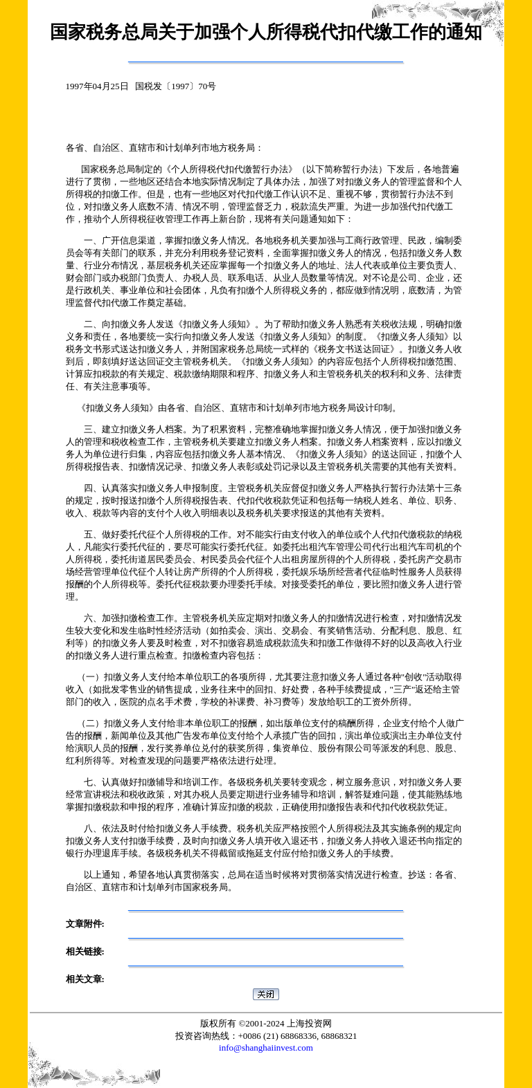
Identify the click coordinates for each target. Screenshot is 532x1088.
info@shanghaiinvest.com (266, 1047)
